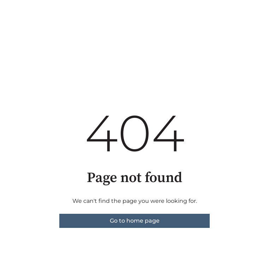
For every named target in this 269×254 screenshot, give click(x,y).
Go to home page (135, 220)
